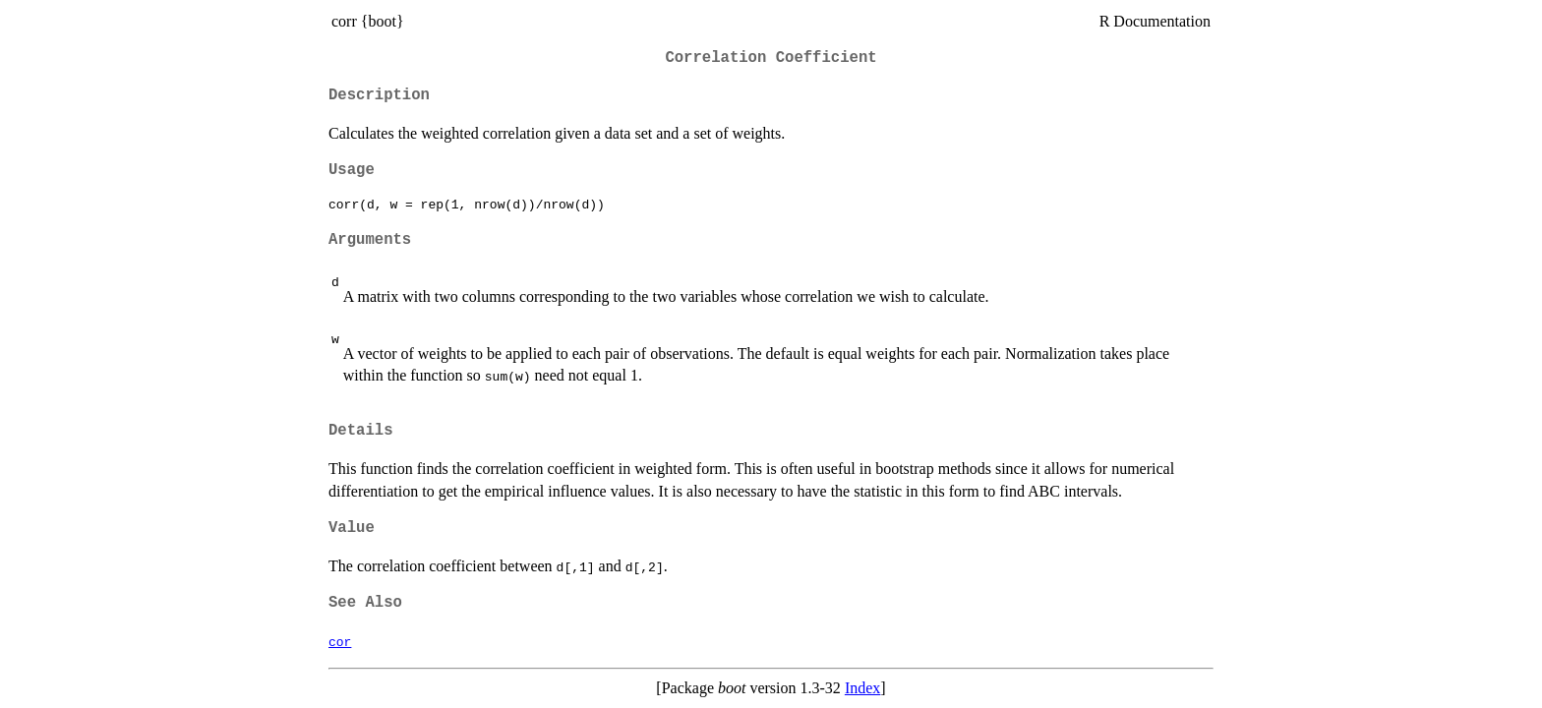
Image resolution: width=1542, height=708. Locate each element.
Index (862, 687)
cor (339, 641)
